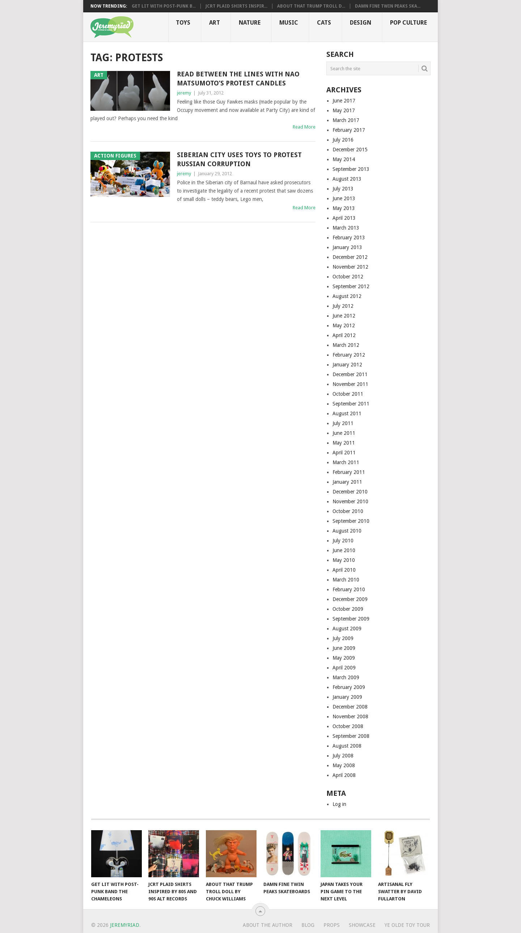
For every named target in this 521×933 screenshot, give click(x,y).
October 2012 (347, 277)
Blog (307, 925)
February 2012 (348, 355)
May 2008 (343, 765)
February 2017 (348, 130)
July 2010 (342, 540)
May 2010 (343, 560)
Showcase (362, 925)
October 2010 (347, 511)
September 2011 (350, 404)
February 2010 (348, 589)
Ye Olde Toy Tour (407, 925)
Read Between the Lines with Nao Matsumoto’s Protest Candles (238, 78)
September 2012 (350, 286)
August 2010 (346, 531)
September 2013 (350, 169)
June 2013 (343, 198)
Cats (324, 22)
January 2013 (347, 247)
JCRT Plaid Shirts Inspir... (236, 6)
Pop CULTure (408, 22)
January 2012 (347, 364)
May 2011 (343, 443)
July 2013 (342, 189)
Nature (249, 22)
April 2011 (344, 452)
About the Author (267, 925)
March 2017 (345, 120)
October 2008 (347, 726)
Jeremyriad (124, 925)
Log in (339, 804)
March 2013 (345, 228)
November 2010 (350, 501)
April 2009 (344, 668)
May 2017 (343, 110)
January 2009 (347, 697)
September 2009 (350, 619)
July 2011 (342, 423)
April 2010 (344, 570)
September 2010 (350, 521)
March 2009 (345, 677)
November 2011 (350, 384)
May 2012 (343, 325)
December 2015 (350, 149)
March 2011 (345, 462)
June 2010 (343, 550)
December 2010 (350, 492)
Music (288, 22)
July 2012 (342, 306)
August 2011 (346, 413)
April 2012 (344, 335)
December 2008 (350, 707)
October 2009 (347, 609)
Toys (183, 22)
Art (214, 22)
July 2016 (342, 140)
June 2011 (343, 433)
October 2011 (347, 394)
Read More (304, 127)
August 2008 (346, 746)
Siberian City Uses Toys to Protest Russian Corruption (239, 159)
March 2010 (345, 580)
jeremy (184, 93)
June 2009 (343, 648)
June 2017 (343, 101)
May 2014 (343, 159)
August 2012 (346, 296)
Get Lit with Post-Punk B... (164, 6)
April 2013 (344, 218)
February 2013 (348, 237)
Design (360, 22)
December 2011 (350, 374)
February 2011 (348, 472)
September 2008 (350, 736)
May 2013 (343, 208)
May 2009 (343, 658)
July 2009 (342, 638)
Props (331, 925)
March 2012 (345, 345)
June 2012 (343, 316)
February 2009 (348, 687)
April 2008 (344, 775)
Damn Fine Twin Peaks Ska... (387, 6)
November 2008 (350, 716)
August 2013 (346, 179)
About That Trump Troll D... (311, 6)
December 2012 (350, 257)
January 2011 (347, 482)
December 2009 (350, 599)
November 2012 (350, 267)
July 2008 (342, 755)
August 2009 (346, 628)
